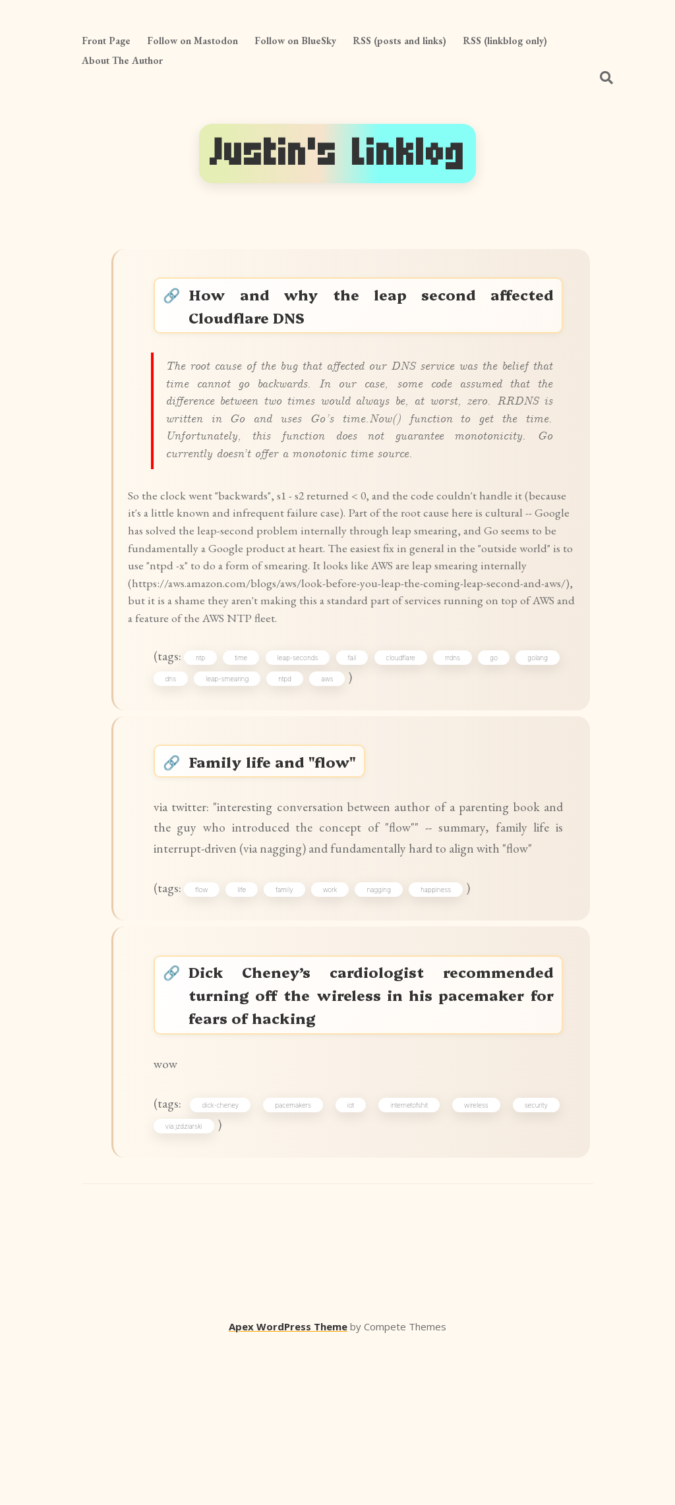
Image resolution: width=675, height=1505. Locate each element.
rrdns (494, 745)
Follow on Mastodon (192, 40)
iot (352, 1259)
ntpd (340, 768)
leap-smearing (282, 768)
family (292, 1025)
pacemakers (297, 1259)
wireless (475, 1259)
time (260, 745)
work (338, 1025)
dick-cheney (226, 1259)
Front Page (106, 40)
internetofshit (409, 1259)
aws (382, 768)
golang (180, 768)
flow (210, 1025)
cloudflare (436, 745)
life (250, 1025)
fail (382, 745)
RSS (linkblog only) (505, 40)
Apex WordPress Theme (288, 1485)
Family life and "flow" (279, 858)
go (540, 745)
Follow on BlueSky (295, 40)
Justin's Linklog (337, 153)
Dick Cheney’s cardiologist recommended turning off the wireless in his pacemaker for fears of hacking (371, 1138)
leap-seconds (322, 745)
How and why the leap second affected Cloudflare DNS (371, 309)
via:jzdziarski (189, 1282)
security (532, 1259)
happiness (444, 1025)
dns (225, 768)
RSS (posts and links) (399, 40)
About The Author (122, 60)
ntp (214, 745)
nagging (387, 1025)
